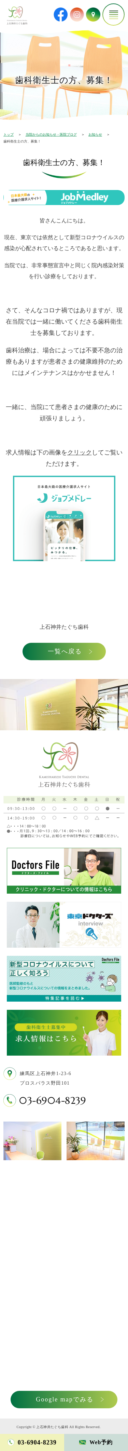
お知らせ (95, 134)
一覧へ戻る (65, 651)
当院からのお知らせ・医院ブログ (51, 134)
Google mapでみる (64, 1399)
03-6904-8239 (52, 1101)
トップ (8, 134)
